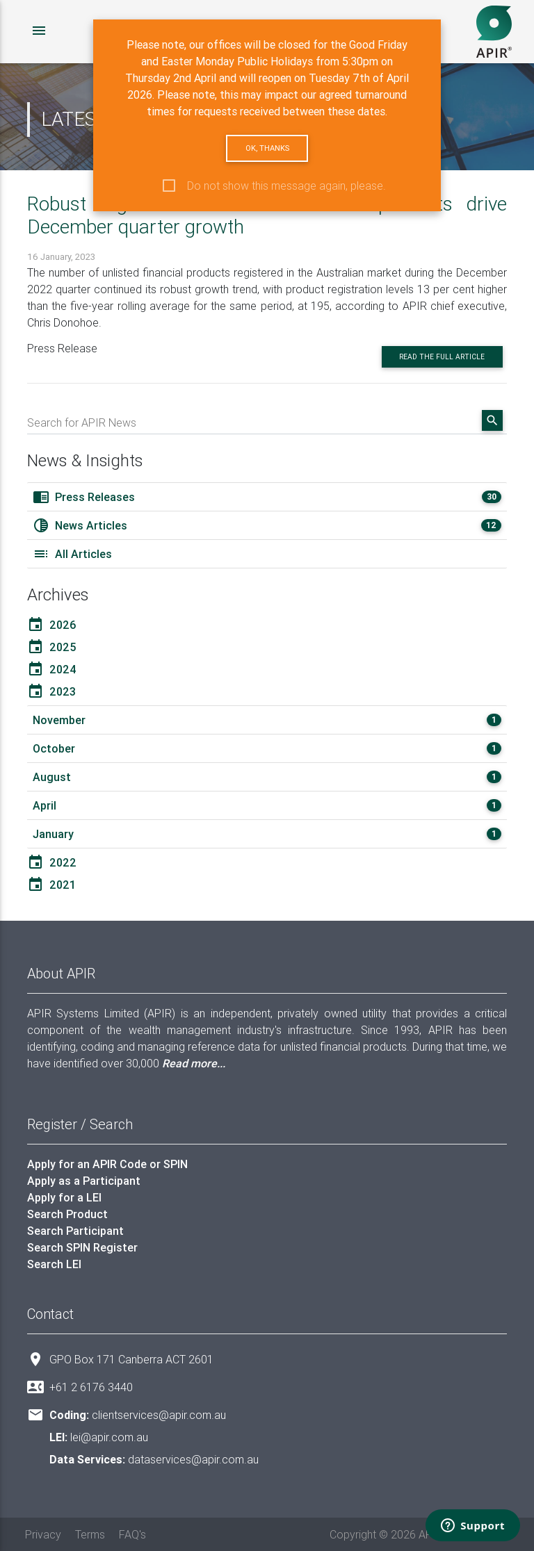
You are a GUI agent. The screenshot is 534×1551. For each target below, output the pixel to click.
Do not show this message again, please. (286, 185)
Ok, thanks (267, 148)
